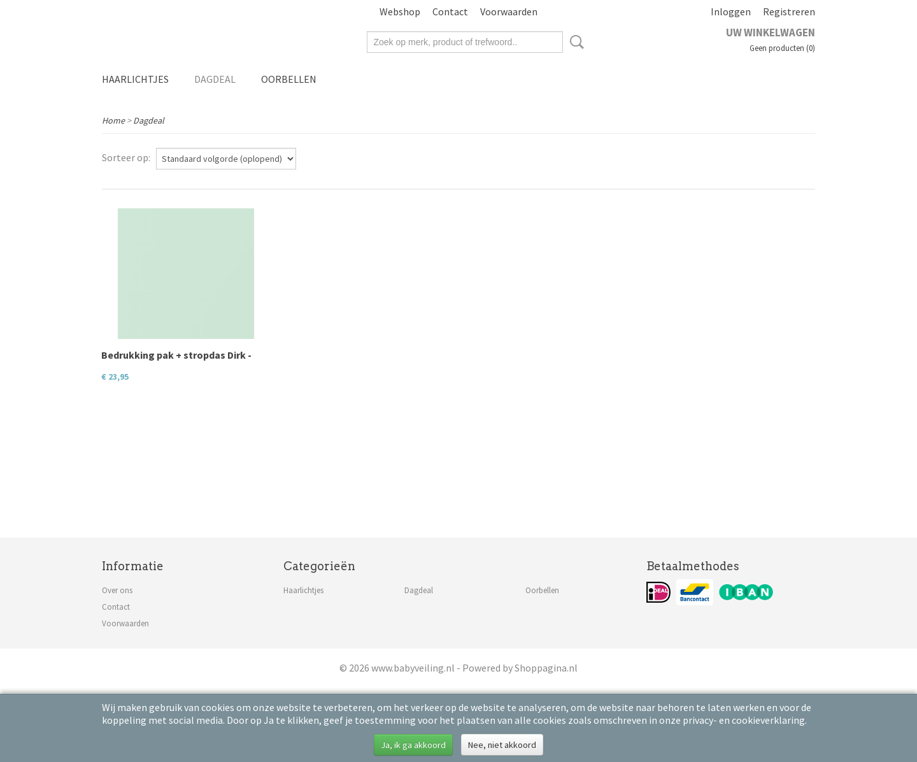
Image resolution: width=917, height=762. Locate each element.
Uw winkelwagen (770, 32)
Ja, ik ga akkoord (413, 745)
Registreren (789, 11)
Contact (450, 11)
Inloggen (731, 11)
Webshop (400, 11)
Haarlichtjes (135, 79)
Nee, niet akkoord (502, 745)
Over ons (117, 590)
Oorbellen (288, 79)
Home (113, 120)
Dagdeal (215, 79)
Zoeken (574, 42)
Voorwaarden (508, 11)
